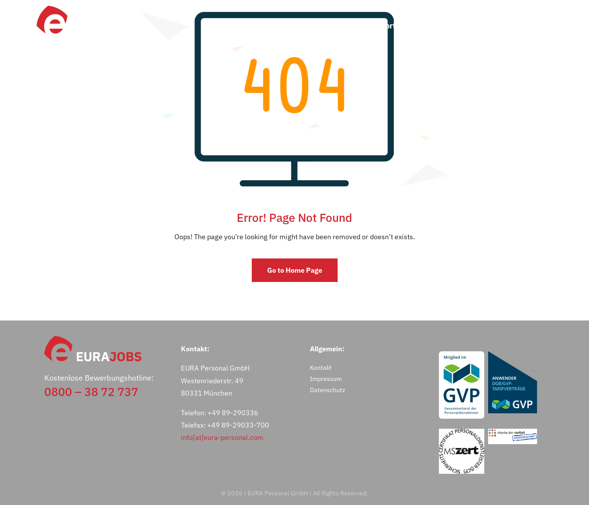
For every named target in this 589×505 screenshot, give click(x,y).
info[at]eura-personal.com (222, 437)
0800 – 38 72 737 (91, 391)
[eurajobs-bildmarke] (52, 9)
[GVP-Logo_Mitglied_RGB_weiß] (461, 354)
